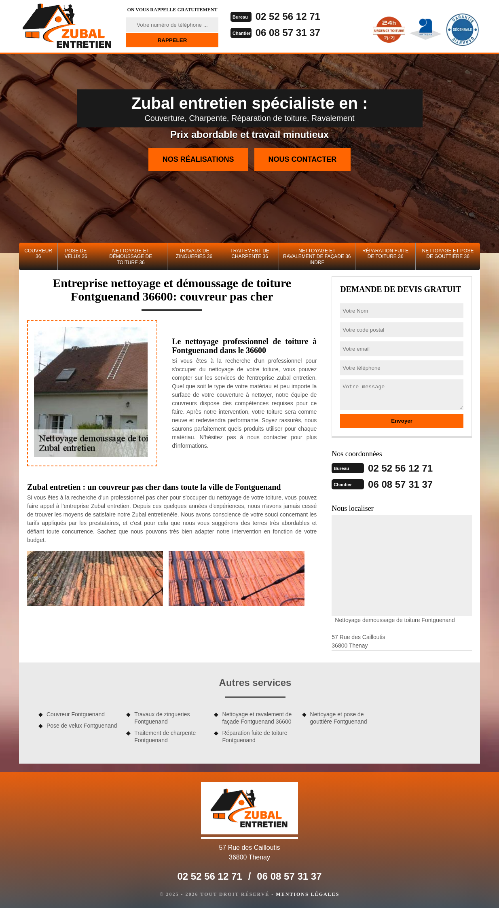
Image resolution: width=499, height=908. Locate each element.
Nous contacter (303, 159)
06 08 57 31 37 (288, 32)
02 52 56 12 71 (288, 16)
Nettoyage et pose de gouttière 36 (448, 253)
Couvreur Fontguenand (76, 714)
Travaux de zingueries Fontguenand (162, 718)
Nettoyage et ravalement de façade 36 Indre (317, 256)
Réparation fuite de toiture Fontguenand (254, 736)
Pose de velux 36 (76, 253)
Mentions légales (307, 894)
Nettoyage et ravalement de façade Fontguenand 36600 (257, 718)
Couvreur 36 (38, 253)
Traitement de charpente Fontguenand (165, 736)
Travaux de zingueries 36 (194, 253)
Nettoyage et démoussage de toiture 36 (130, 256)
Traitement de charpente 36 (249, 253)
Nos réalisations (198, 159)
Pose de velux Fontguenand (82, 725)
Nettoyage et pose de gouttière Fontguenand (338, 718)
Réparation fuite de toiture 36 (385, 253)
